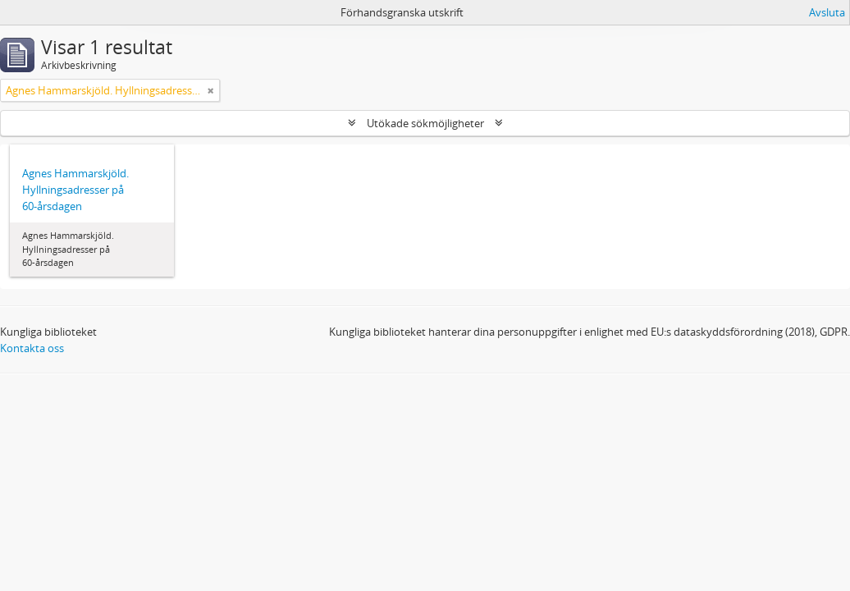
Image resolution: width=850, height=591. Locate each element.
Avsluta (827, 12)
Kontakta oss (32, 348)
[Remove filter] (211, 90)
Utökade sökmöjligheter (425, 123)
